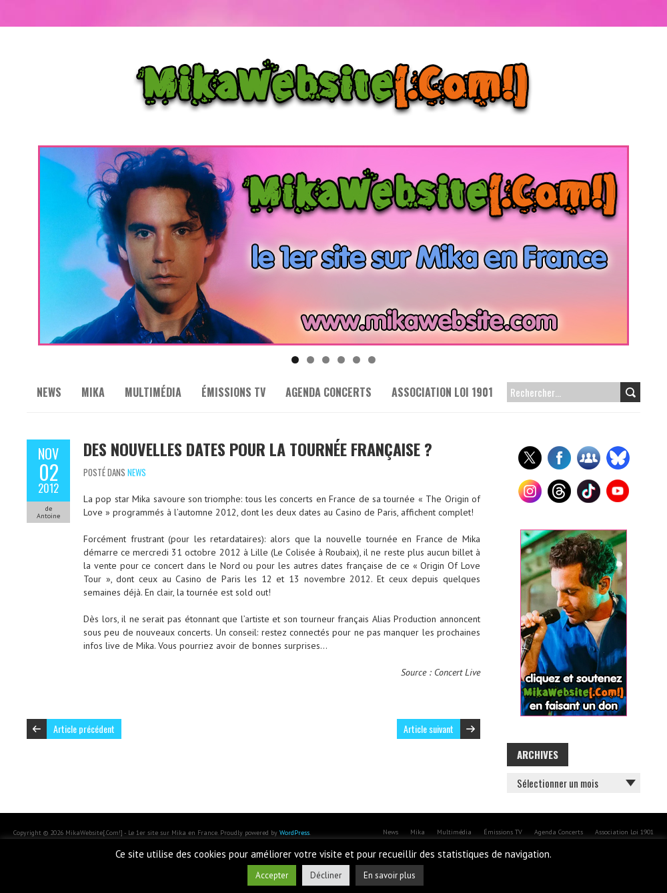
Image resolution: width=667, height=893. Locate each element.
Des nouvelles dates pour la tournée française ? (257, 449)
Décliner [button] (326, 875)
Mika (93, 392)
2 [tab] (310, 359)
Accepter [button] (271, 875)
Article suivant (429, 729)
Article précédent (84, 729)
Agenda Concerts (328, 392)
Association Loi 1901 (442, 392)
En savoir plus (390, 875)
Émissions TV (233, 392)
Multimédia (153, 392)
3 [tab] (325, 359)
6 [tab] (372, 359)
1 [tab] (295, 359)
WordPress (294, 832)
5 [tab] (356, 359)
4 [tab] (341, 359)
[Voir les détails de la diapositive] (333, 245)
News (49, 392)
